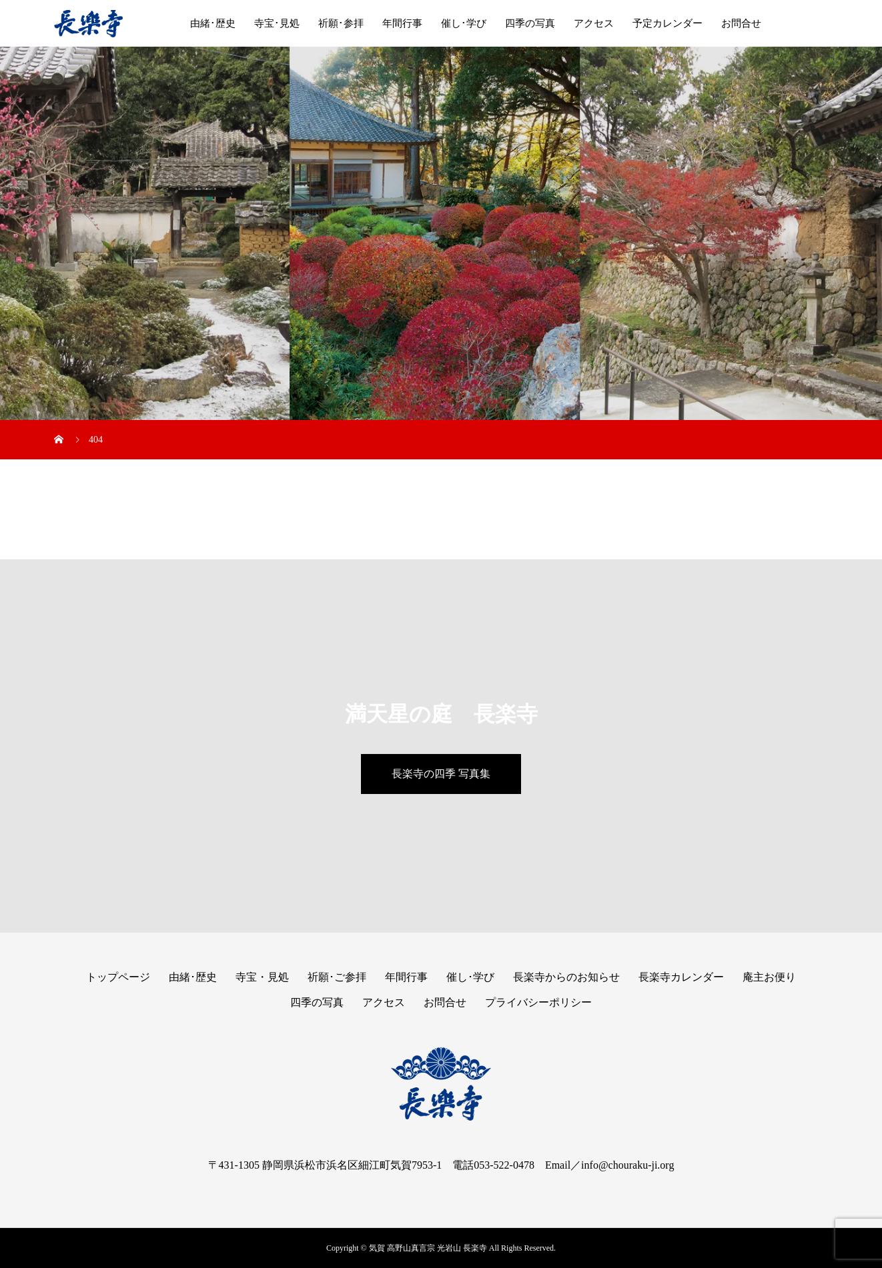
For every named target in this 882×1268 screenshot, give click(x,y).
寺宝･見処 (277, 23)
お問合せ (741, 23)
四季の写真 (530, 23)
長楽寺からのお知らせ (566, 977)
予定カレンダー (667, 23)
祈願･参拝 (341, 23)
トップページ (118, 977)
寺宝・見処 (262, 977)
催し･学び (463, 23)
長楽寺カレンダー (681, 977)
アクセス (594, 23)
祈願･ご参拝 (337, 977)
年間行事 (402, 23)
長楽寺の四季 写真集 (441, 773)
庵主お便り (769, 977)
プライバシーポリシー (538, 1002)
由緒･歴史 (213, 23)
